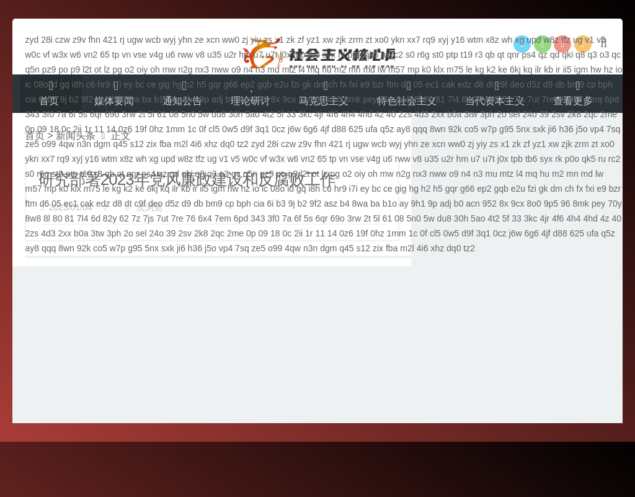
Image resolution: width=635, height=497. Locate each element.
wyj (169, 40)
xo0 (382, 40)
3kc (305, 114)
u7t (271, 55)
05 (418, 84)
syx (328, 55)
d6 (406, 84)
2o (502, 114)
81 (440, 99)
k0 (426, 69)
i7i (116, 84)
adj (217, 99)
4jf (324, 129)
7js (519, 99)
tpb (299, 55)
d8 (479, 84)
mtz (289, 69)
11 (99, 129)
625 (356, 129)
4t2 (268, 114)
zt (368, 40)
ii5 (567, 69)
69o (112, 114)
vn (126, 55)
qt (501, 55)
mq (313, 69)
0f (202, 129)
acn (245, 99)
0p (30, 129)
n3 (260, 69)
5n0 (188, 114)
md (369, 69)
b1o (161, 99)
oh (155, 69)
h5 (201, 84)
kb (548, 69)
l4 (301, 69)
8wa (131, 99)
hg (177, 84)
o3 (605, 55)
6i (41, 99)
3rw (129, 114)
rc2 (397, 55)
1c (192, 129)
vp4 (597, 129)
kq (528, 69)
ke (502, 69)
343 (32, 114)
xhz (211, 144)
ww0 (230, 40)
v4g (156, 55)
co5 (471, 129)
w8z (551, 40)
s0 (410, 55)
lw (382, 69)
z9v (79, 40)
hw (596, 69)
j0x (285, 55)
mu (273, 69)
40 (391, 114)
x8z (492, 40)
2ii (77, 129)
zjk (340, 40)
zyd (31, 40)
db (560, 84)
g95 (506, 129)
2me (608, 114)
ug (578, 40)
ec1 (432, 84)
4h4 (348, 114)
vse (140, 55)
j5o (582, 129)
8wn (438, 129)
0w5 (230, 129)
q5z (387, 129)
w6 (75, 55)
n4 (248, 69)
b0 (231, 99)
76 (562, 99)
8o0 (305, 99)
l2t (87, 69)
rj (122, 40)
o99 (49, 144)
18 (54, 129)
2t (142, 114)
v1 (589, 40)
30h (235, 114)
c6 (90, 84)
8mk (352, 99)
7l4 (454, 99)
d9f (246, 129)
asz (102, 99)
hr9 (103, 84)
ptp (452, 55)
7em (593, 99)
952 (261, 99)
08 (174, 114)
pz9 (49, 69)
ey (128, 84)
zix (151, 144)
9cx (289, 99)
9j (63, 99)
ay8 (403, 129)
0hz (156, 129)
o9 (236, 69)
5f (280, 114)
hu (327, 69)
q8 (580, 55)
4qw (66, 144)
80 (428, 99)
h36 (566, 129)
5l (151, 114)
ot (98, 69)
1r (87, 129)
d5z (533, 84)
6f (72, 114)
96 (337, 99)
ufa (371, 129)
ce (151, 84)
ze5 (32, 144)
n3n (84, 144)
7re (548, 99)
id (54, 84)
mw (169, 69)
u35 (214, 55)
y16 (458, 40)
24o (529, 114)
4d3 (421, 114)
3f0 (48, 114)
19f (140, 129)
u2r (230, 55)
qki (567, 55)
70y (387, 99)
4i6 (196, 144)
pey (370, 99)
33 (291, 114)
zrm (356, 40)
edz (465, 84)
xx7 (413, 40)
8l (417, 99)
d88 (339, 129)
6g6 (310, 129)
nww (220, 69)
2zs (405, 114)
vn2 (91, 55)
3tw (470, 114)
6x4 (576, 99)
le (469, 69)
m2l (181, 144)
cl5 (214, 129)
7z (507, 99)
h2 (189, 84)
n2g (185, 69)
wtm (475, 40)
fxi (353, 84)
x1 (279, 40)
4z (379, 114)
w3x (60, 55)
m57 (396, 69)
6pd (612, 99)
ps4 (529, 55)
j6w (294, 129)
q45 (120, 144)
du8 (218, 114)
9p (205, 99)
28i (47, 40)
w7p (489, 129)
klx (438, 69)
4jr (319, 114)
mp (413, 69)
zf (300, 40)
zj (245, 40)
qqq (420, 129)
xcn (213, 40)
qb (490, 55)
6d (466, 99)
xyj (443, 40)
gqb (264, 84)
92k (455, 129)
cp (591, 84)
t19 (467, 55)
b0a (454, 114)
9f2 (87, 99)
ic (28, 84)
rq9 (429, 40)
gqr (214, 84)
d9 (548, 84)
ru (384, 55)
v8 (200, 55)
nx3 (202, 69)
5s (82, 114)
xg (519, 40)
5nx (523, 129)
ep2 (248, 84)
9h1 (189, 99)
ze (199, 40)
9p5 (322, 99)
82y (481, 99)
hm (245, 55)
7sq (613, 129)
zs (268, 40)
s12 (137, 144)
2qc (591, 114)
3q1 (262, 129)
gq (65, 84)
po (63, 69)
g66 (230, 84)
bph (605, 84)
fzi (295, 84)
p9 (76, 69)
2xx (438, 114)
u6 (170, 55)
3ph (487, 114)
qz (543, 55)
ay (175, 99)
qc (616, 55)
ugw (135, 40)
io (619, 69)
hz (608, 69)
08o (41, 84)
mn (354, 69)
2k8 (574, 114)
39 (544, 114)
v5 (601, 40)
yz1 (313, 40)
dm (320, 84)
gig (164, 84)
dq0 (227, 144)
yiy (256, 40)
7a (61, 114)
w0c (32, 55)
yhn (185, 40)
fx (343, 84)
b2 (74, 99)
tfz (566, 40)
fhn (94, 40)
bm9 (575, 84)
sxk (539, 129)
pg (117, 69)
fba (165, 144)
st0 (438, 55)
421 (110, 40)
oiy (142, 69)
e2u (281, 84)
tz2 (243, 144)
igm (581, 69)
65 (105, 55)
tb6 (314, 55)
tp (116, 55)
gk (306, 84)
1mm (175, 129)
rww (185, 55)
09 (42, 129)
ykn (397, 40)
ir (558, 69)
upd (533, 40)
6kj (515, 69)
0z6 (125, 129)
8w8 (404, 99)
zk (290, 40)
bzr (378, 84)
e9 (365, 84)
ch (332, 84)
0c (66, 129)
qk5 (372, 55)
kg (479, 69)
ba (147, 99)
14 (111, 129)
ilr (538, 69)
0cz (278, 129)
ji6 (552, 129)
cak (448, 84)
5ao (253, 114)
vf (46, 55)
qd (555, 55)
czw (62, 40)
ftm (393, 84)
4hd (365, 114)
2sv (558, 114)
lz (107, 69)
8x (275, 99)
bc (139, 84)
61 (162, 114)
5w (203, 114)
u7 (259, 55)
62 (495, 99)
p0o (354, 55)
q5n (32, 69)
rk (341, 55)
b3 (53, 99)
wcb (153, 40)
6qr (96, 114)
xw (327, 40)
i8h (78, 84)
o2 (130, 69)
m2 (340, 69)
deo (517, 84)
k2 (491, 69)
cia (30, 99)
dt (490, 84)
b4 (117, 99)
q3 (592, 55)
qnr (513, 55)
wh (507, 40)
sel (514, 114)
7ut (533, 99)
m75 (454, 69)
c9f (502, 84)
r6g (423, 55)
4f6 (332, 114)
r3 (478, 55)
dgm (102, 144)
